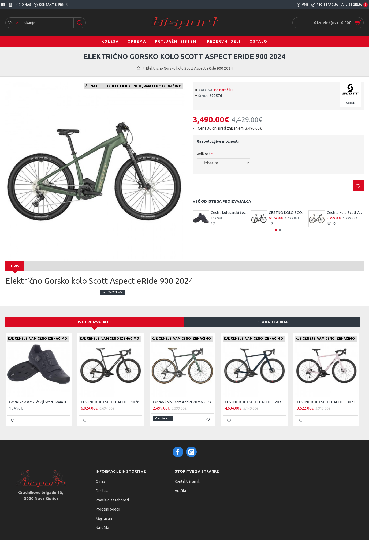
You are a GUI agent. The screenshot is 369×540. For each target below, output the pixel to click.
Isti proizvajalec (95, 316)
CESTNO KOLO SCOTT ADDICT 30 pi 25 (327, 397)
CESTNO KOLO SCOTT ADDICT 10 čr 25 (287, 213)
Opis (15, 266)
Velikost (203, 154)
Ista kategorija (272, 316)
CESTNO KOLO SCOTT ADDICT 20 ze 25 (255, 397)
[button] (276, 230)
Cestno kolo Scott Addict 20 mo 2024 (345, 213)
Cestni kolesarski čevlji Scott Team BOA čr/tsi (229, 213)
